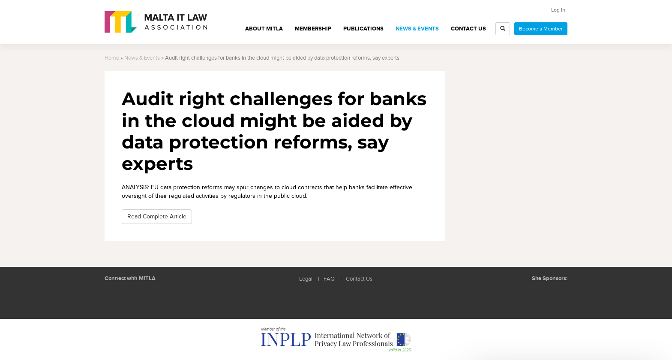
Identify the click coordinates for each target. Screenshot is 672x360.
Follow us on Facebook (134, 299)
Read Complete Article (156, 216)
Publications (363, 28)
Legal (305, 279)
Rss (153, 299)
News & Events (417, 28)
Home (112, 58)
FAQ (329, 279)
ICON (554, 295)
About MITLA (264, 28)
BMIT (522, 295)
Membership (313, 28)
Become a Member (541, 29)
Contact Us (468, 28)
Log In (558, 10)
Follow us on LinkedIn (115, 299)
